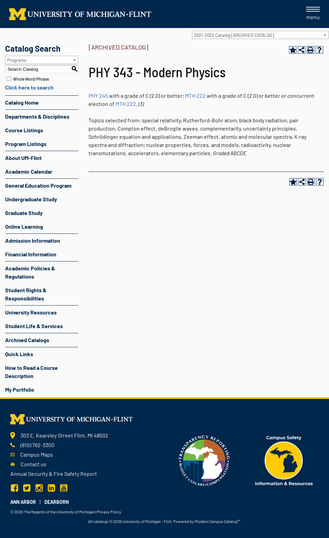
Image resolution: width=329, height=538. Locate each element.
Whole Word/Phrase (31, 79)
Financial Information (30, 254)
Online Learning (24, 226)
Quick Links (19, 354)
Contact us (33, 464)
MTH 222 (195, 95)
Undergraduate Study (31, 199)
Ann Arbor (23, 502)
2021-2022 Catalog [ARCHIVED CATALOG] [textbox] (234, 35)
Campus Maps (36, 454)
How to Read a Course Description (31, 371)
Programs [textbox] (16, 60)
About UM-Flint (23, 157)
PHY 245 (98, 95)
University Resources (31, 312)
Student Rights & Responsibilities (25, 294)
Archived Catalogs (27, 340)
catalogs (100, 521)
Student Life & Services (34, 326)
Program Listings (25, 143)
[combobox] (260, 35)
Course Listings (24, 130)
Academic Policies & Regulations (30, 272)
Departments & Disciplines (37, 116)
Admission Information (32, 240)
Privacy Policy (109, 511)
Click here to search (29, 87)
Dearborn (56, 502)
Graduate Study (24, 213)
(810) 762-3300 (37, 445)
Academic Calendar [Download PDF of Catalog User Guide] (28, 171)
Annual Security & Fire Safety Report (53, 473)
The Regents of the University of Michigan (59, 511)
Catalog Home (22, 102)
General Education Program (38, 185)
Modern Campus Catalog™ (217, 521)
